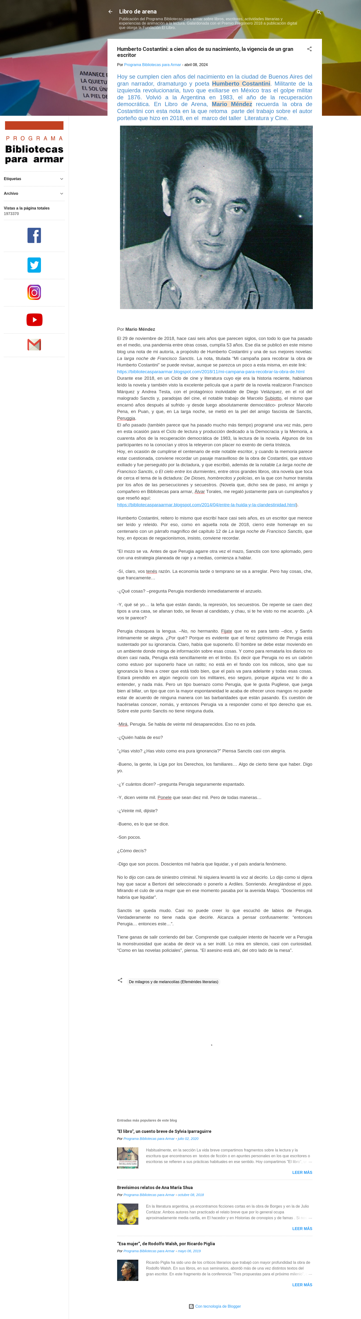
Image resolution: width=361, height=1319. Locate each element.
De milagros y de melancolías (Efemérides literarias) (173, 982)
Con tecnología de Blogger (214, 1306)
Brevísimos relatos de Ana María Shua (155, 1187)
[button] (309, 50)
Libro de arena (138, 11)
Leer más (302, 1172)
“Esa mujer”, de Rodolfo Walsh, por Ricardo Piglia (166, 1243)
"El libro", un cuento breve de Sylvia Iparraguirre (164, 1131)
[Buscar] (319, 13)
